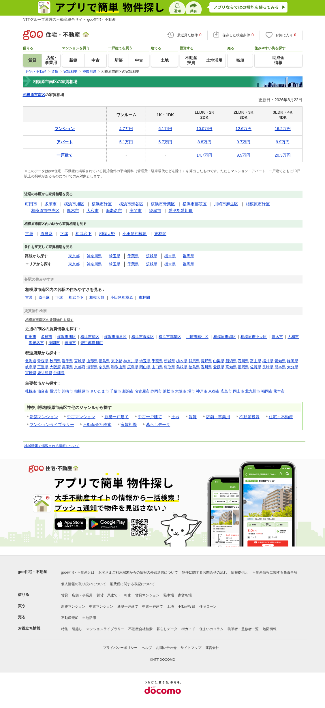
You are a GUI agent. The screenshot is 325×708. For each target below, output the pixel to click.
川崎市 (67, 391)
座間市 (135, 210)
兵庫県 (67, 367)
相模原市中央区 (45, 210)
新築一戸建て (116, 416)
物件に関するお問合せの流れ (204, 572)
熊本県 (280, 367)
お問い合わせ (166, 648)
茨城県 (151, 256)
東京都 (74, 256)
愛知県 (280, 361)
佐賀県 (255, 367)
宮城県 (79, 361)
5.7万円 (165, 142)
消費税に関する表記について (132, 584)
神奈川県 (94, 256)
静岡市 (156, 391)
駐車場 (169, 595)
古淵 (29, 233)
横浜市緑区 (102, 204)
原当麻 (46, 233)
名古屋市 (142, 391)
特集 (64, 629)
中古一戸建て (150, 416)
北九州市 (252, 391)
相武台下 (84, 233)
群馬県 (188, 256)
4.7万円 (126, 128)
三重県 (42, 367)
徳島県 (194, 367)
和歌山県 (118, 367)
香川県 (206, 367)
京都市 (213, 391)
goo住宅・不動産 (32, 572)
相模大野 (107, 233)
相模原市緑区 (258, 204)
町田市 (31, 204)
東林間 (160, 233)
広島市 (226, 391)
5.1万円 (126, 142)
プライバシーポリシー (120, 648)
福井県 (267, 361)
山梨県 (218, 361)
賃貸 (193, 416)
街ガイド (188, 629)
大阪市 (180, 391)
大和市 (93, 210)
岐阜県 (30, 367)
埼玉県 (114, 256)
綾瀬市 (155, 210)
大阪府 (55, 367)
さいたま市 (99, 391)
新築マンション (44, 416)
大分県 (292, 367)
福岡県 (243, 367)
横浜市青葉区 (163, 204)
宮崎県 (30, 373)
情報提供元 (239, 572)
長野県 (206, 361)
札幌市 (30, 391)
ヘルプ (147, 648)
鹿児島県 (44, 373)
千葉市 (115, 391)
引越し (77, 629)
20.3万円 (283, 155)
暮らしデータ (158, 424)
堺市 (191, 391)
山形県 (92, 361)
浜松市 (168, 391)
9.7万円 (243, 142)
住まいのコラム (211, 629)
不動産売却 (69, 618)
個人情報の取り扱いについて (83, 584)
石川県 (243, 361)
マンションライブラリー (52, 424)
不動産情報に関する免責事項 (274, 572)
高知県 (231, 367)
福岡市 (267, 391)
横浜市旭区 (74, 204)
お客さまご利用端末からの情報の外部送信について (138, 572)
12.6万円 (243, 128)
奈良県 (104, 367)
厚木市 (73, 210)
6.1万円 (165, 128)
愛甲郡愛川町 (180, 210)
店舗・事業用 (218, 416)
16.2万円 (283, 128)
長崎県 (267, 367)
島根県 (181, 367)
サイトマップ (191, 648)
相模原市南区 (34, 95)
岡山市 (238, 391)
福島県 (104, 361)
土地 (175, 416)
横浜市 (55, 391)
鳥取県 (169, 367)
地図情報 (270, 629)
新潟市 (128, 391)
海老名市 (114, 210)
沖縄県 (59, 373)
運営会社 (212, 648)
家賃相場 (129, 424)
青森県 (42, 361)
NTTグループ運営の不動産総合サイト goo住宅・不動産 (69, 19)
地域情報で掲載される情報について (52, 446)
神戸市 (201, 391)
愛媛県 (218, 367)
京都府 (79, 367)
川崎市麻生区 (226, 204)
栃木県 (170, 256)
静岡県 (292, 361)
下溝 (64, 233)
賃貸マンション (147, 595)
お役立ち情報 (29, 628)
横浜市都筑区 (195, 204)
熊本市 (279, 391)
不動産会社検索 (97, 424)
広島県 (132, 367)
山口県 (157, 367)
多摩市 (50, 204)
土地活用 (89, 618)
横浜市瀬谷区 (131, 204)
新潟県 (231, 361)
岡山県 (145, 367)
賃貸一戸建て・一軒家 (114, 595)
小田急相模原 (135, 233)
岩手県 (67, 361)
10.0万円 (204, 128)
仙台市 (42, 391)
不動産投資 (249, 416)
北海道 (30, 361)
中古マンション (81, 416)
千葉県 (133, 256)
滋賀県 (92, 367)
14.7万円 (204, 155)
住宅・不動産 (281, 416)
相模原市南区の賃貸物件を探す (49, 320)
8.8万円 (204, 142)
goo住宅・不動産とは (78, 572)
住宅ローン (208, 606)
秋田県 (55, 361)
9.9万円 (282, 142)
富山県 (255, 361)
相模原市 (81, 391)
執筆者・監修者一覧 (243, 629)
